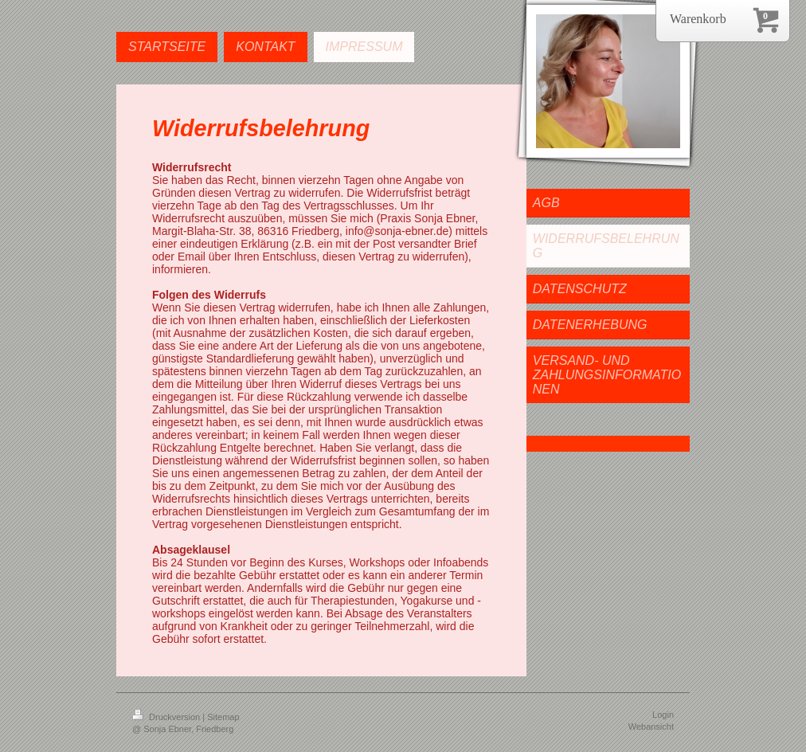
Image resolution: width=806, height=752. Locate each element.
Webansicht (651, 726)
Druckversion (167, 717)
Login (663, 714)
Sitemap (223, 717)
